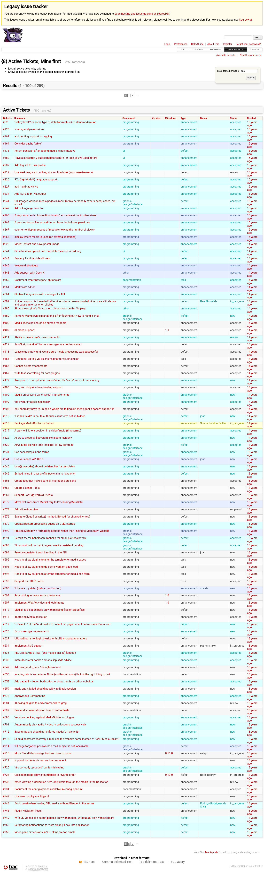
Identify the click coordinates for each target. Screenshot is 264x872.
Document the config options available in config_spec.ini (48, 789)
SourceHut (245, 19)
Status (233, 118)
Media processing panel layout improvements (41, 394)
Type (183, 118)
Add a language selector (29, 208)
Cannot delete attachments (30, 366)
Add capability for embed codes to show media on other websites (54, 681)
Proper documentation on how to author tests (41, 710)
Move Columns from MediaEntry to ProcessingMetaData (48, 502)
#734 (6, 789)
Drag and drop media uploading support (38, 387)
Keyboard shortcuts (26, 265)
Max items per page (237, 71)
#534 (6, 452)
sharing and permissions (29, 129)
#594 (6, 552)
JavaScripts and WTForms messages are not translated (48, 344)
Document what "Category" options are (37, 280)
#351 (6, 287)
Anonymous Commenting (29, 696)
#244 (6, 201)
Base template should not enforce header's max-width (46, 731)
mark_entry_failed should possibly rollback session (45, 688)
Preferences (180, 44)
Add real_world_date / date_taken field (37, 667)
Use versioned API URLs (28, 459)
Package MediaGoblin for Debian (34, 423)
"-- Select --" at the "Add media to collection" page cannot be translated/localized (62, 624)
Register (227, 44)
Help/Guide (197, 44)
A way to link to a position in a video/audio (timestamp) (47, 430)
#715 (6, 753)
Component (128, 118)
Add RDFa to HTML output (30, 193)
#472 (6, 380)
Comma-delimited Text (117, 861)
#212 (6, 172)
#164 (6, 143)
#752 (6, 825)
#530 (6, 444)
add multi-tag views (26, 186)
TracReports (211, 852)
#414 (6, 337)
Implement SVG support (28, 645)
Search (254, 49)
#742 (6, 796)
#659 (6, 688)
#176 (6, 150)
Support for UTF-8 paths (29, 581)
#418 (6, 351)
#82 (5, 122)
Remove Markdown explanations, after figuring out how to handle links (56, 315)
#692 (6, 710)
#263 (6, 222)
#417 (6, 344)
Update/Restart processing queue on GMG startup (44, 523)
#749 (6, 817)
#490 (6, 394)
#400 (6, 323)
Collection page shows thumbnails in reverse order (44, 774)
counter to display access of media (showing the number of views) (54, 229)
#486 (6, 387)
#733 (6, 782)
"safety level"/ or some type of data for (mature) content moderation (55, 122)
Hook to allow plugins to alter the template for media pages (50, 559)
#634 (6, 645)
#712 (6, 731)
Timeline (197, 49)
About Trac (213, 44)
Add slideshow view (26, 509)
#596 (6, 566)
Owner (203, 118)
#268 (6, 237)
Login (167, 44)
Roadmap (215, 49)
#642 (6, 667)
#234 (6, 193)
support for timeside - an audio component (40, 760)
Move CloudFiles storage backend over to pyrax (43, 753)
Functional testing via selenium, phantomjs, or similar (46, 358)
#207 (6, 165)
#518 (6, 423)
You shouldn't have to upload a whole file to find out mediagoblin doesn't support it (64, 409)
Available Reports (225, 55)
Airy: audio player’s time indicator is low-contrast (43, 444)
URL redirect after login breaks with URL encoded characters (50, 638)
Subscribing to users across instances (37, 595)
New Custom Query (250, 55)
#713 (6, 739)
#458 (6, 358)
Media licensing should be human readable (40, 323)
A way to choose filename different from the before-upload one (52, 222)
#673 (6, 696)
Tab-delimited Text (151, 861)
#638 (6, 660)
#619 (6, 624)
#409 (6, 330)
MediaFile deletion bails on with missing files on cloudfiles (49, 609)
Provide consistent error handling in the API (40, 552)
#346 (6, 265)
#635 (6, 652)
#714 (6, 746)
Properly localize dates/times (32, 258)
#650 (6, 674)
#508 (6, 409)
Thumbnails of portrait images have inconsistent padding (48, 545)
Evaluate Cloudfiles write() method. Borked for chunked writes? (52, 516)
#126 (6, 129)
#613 (6, 617)
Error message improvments (31, 631)
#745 (6, 810)
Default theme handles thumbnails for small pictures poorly (50, 538)
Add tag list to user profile (29, 165)
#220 (6, 179)
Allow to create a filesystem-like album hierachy (43, 437)
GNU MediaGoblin (238, 866)
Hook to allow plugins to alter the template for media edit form (52, 573)
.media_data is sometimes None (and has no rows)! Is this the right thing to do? (62, 674)
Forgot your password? (248, 44)
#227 (6, 186)
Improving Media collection (30, 617)
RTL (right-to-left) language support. (36, 179)
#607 (6, 602)
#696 (6, 717)
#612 (6, 609)
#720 (6, 767)
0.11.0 (169, 753)
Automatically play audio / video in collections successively (50, 724)
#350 (6, 280)
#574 (6, 509)
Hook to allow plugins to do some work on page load (46, 566)
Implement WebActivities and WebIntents (39, 602)
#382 (6, 301)
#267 (6, 229)
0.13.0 (169, 774)
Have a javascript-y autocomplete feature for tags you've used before (55, 157)
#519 (6, 430)
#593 (6, 545)
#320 (6, 244)
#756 (6, 832)
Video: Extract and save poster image (36, 244)
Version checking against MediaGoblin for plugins (44, 717)
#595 (6, 559)
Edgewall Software (38, 869)
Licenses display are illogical (31, 796)
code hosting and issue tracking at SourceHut (142, 13)
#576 (6, 516)
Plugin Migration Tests (28, 810)
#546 (6, 473)
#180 (6, 157)
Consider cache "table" (28, 143)
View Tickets (235, 49)
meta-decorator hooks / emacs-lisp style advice (43, 660)
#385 (6, 308)
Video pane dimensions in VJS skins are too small (44, 832)
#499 (6, 401)
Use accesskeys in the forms (31, 452)
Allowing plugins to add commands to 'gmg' (40, 703)
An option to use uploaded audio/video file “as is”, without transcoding (56, 380)
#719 (6, 760)
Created (251, 118)
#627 (6, 638)
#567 (6, 495)
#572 (6, 502)
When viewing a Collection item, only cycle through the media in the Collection (61, 782)
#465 (6, 366)
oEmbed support (24, 330)
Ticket (6, 118)
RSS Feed (89, 861)
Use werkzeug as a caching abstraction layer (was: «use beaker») (53, 172)
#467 (6, 373)
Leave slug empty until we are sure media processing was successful (56, 351)
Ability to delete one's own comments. (37, 337)
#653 (6, 681)
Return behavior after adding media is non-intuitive (44, 150)
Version (156, 118)
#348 (6, 272)
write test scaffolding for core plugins (37, 373)
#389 (6, 315)
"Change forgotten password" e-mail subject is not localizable (51, 746)
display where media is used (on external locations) (45, 237)
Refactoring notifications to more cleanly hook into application (51, 825)
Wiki (183, 49)
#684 (6, 703)
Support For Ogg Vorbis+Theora (33, 495)
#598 (6, 581)
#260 (6, 215)
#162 (6, 136)
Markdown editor (24, 287)
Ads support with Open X (29, 272)
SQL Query (178, 861)
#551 (6, 480)
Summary (19, 118)
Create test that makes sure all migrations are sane (45, 480)
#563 (6, 487)
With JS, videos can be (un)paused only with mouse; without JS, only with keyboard (64, 817)
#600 (6, 588)
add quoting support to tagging (33, 136)
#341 (6, 251)
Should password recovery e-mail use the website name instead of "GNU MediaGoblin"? (66, 739)
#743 (6, 803)
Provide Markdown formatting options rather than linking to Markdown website (61, 530)
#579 (6, 523)
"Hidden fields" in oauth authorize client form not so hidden (49, 416)
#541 (6, 459)
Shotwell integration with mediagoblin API (39, 294)
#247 (6, 208)
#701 (6, 724)
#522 (6, 437)
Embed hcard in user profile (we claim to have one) (44, 473)
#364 (6, 294)
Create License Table (27, 487)
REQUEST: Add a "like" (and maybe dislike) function (45, 652)
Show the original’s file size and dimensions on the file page (50, 308)
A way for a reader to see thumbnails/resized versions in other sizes (55, 215)
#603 (6, 595)
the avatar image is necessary (32, 401)
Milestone (170, 118)
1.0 (167, 330)
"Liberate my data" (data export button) (37, 588)
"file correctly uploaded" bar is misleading (39, 767)
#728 (6, 774)
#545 (6, 466)
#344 (6, 258)
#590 (6, 530)
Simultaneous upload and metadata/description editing (47, 251)
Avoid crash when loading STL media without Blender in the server (54, 803)
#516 (6, 416)
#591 (6, 538)
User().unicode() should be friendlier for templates (44, 466)
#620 (6, 631)
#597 (6, 573)
